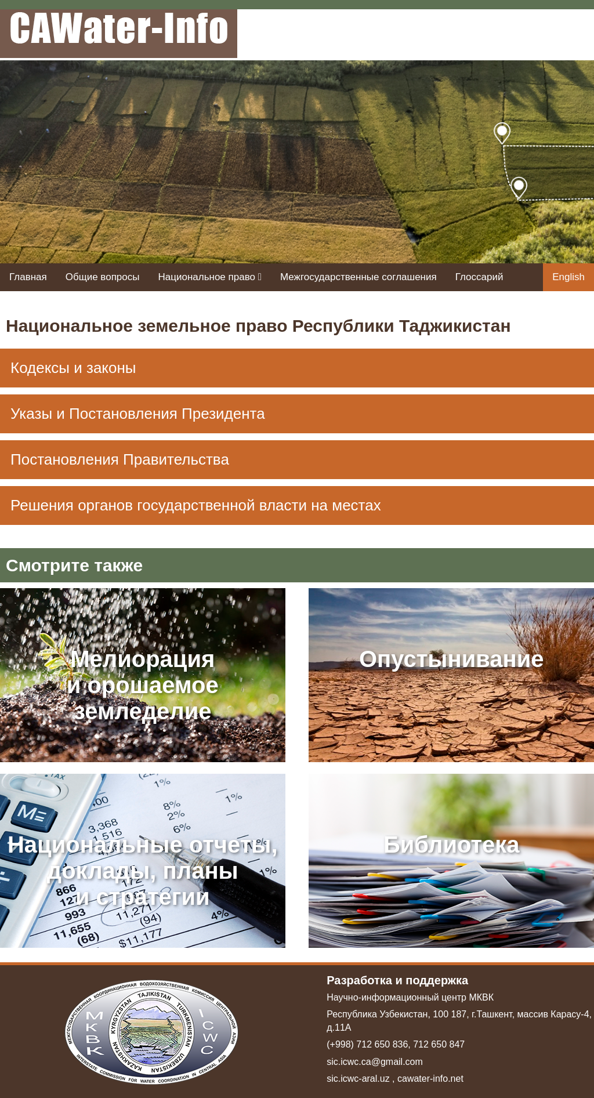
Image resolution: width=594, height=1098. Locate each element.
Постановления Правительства (119, 459)
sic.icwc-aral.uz (358, 1078)
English (568, 276)
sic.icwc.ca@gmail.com (375, 1062)
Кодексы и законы (73, 367)
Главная (28, 276)
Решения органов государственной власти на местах (195, 505)
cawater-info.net (430, 1078)
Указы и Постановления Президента (137, 413)
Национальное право (209, 276)
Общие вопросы (103, 276)
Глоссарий (479, 276)
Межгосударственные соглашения (358, 276)
